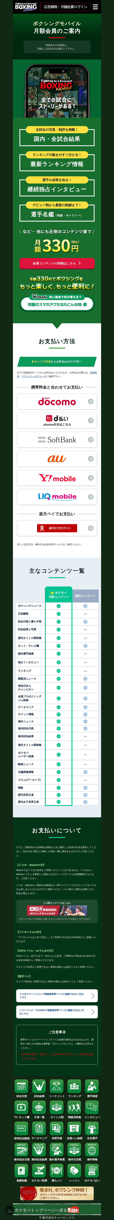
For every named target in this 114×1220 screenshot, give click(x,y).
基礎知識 (22, 1179)
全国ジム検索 (75, 1137)
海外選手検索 (57, 1158)
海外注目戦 (75, 1158)
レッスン (75, 1179)
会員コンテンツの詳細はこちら (57, 263)
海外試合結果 (39, 1158)
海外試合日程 (22, 1158)
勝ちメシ (57, 1179)
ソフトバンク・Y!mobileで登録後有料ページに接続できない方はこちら (51, 1012)
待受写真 (57, 1137)
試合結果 (39, 1095)
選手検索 (92, 1095)
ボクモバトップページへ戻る (47, 1210)
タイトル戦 (57, 1116)
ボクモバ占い (92, 1179)
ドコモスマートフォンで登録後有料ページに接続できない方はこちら (51, 996)
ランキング (75, 1095)
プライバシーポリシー (33, 376)
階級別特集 (75, 1116)
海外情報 (92, 1158)
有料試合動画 (22, 1137)
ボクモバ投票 (39, 1179)
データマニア (39, 1137)
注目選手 (92, 1137)
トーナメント (57, 1095)
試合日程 (22, 1095)
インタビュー (92, 1116)
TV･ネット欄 (22, 1116)
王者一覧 (39, 1116)
